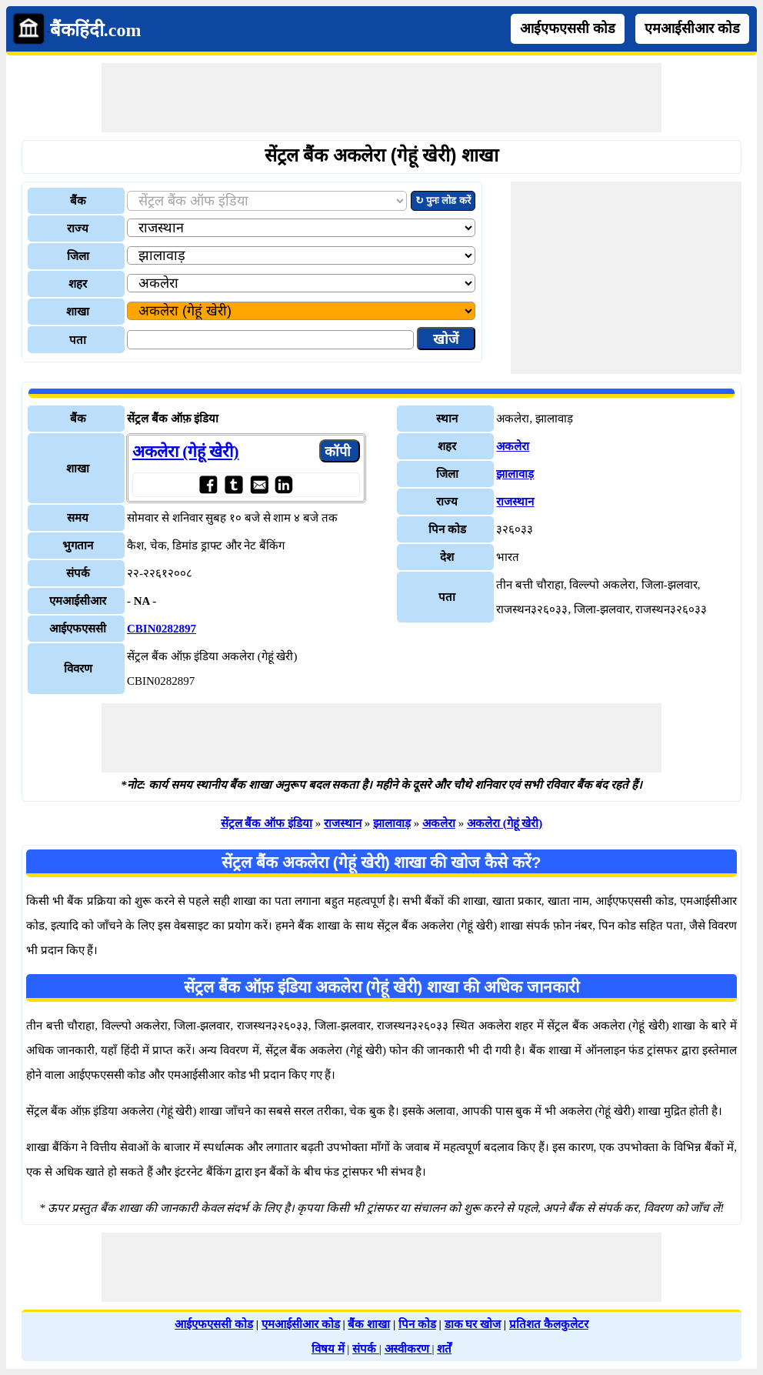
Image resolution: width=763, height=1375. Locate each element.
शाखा (77, 311)
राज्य (77, 228)
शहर (77, 284)
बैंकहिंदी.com (96, 30)
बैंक (78, 201)
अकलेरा (512, 446)
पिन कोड (417, 1324)
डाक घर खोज (473, 1324)
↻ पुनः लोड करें (443, 200)
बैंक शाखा (369, 1324)
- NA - (141, 601)
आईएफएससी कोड (567, 28)
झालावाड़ (515, 474)
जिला (78, 256)
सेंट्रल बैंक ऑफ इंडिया (266, 823)
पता (77, 340)
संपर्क (365, 1349)
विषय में (328, 1349)
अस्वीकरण (408, 1349)
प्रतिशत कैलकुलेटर (548, 1324)
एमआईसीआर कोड (692, 28)
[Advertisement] (381, 97)
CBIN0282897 (161, 628)
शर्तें (444, 1349)
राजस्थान (515, 502)
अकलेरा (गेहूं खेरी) (185, 451)
